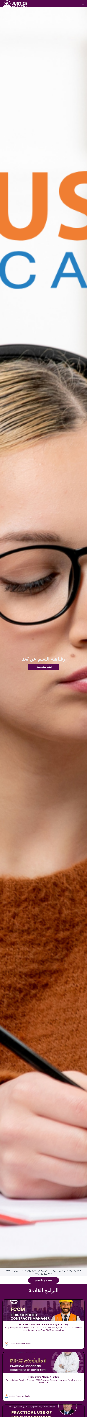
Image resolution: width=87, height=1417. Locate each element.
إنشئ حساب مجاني (44, 667)
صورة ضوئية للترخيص (43, 1280)
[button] (83, 4)
